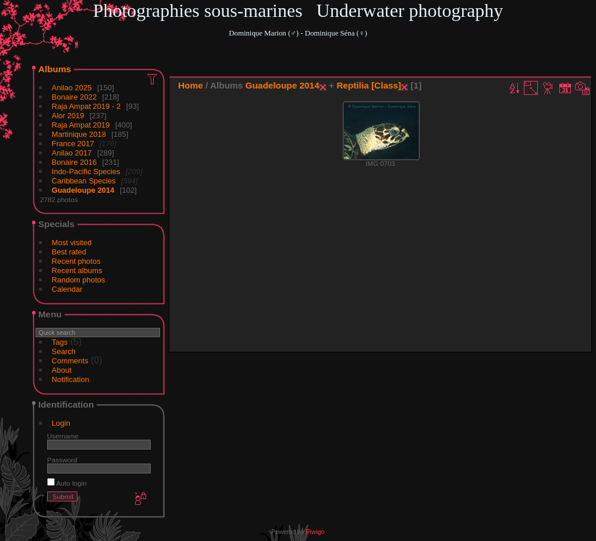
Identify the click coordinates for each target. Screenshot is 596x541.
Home (190, 85)
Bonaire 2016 (74, 162)
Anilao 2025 (72, 87)
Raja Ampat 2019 (81, 125)
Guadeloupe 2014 (83, 190)
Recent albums (77, 270)
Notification (70, 379)
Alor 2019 (68, 115)
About (62, 370)
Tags (60, 342)
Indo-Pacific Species (86, 171)
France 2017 (73, 143)
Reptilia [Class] (368, 85)
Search (64, 351)
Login (61, 423)
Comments (70, 360)
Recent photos (76, 261)
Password (62, 460)
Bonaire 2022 (74, 97)
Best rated (69, 251)
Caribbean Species (84, 180)
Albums (54, 69)
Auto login (67, 483)
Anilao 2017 (72, 152)
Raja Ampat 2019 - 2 (86, 106)
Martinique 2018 (79, 134)
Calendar (67, 289)
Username (63, 436)
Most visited (72, 242)
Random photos (78, 279)
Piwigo (315, 531)
